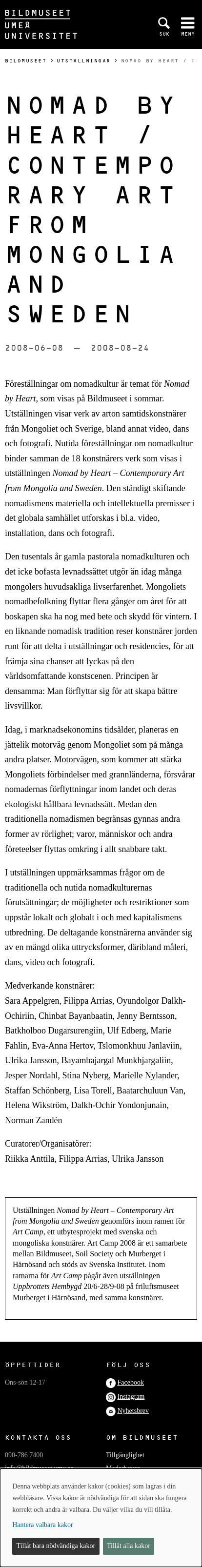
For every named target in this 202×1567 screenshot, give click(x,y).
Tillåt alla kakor (128, 1545)
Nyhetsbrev (133, 1410)
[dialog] (101, 1517)
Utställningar (84, 60)
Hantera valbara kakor (42, 1524)
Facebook (131, 1382)
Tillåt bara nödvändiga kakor (56, 1545)
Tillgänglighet (125, 1455)
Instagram (131, 1396)
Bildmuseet (25, 60)
